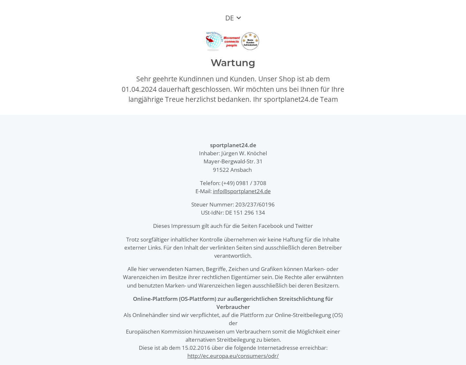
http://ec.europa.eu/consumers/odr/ (233, 355)
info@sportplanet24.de (242, 191)
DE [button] (229, 17)
